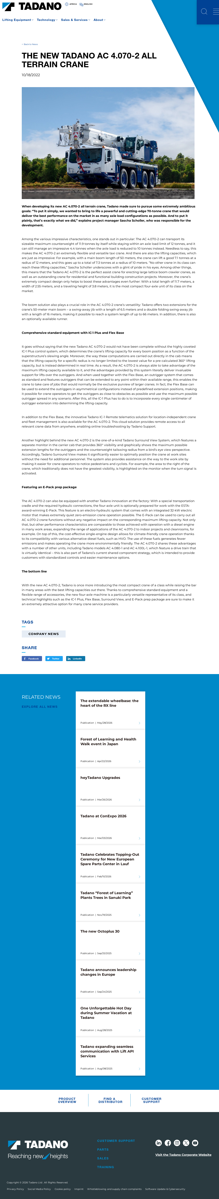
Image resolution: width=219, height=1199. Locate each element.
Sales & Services (74, 20)
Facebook (34, 658)
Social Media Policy (39, 1189)
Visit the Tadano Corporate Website (183, 1155)
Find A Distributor (110, 1100)
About (98, 20)
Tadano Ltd (36, 1182)
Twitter (55, 658)
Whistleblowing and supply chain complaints (114, 1189)
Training (105, 1167)
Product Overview (67, 1100)
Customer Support (152, 1100)
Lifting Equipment (16, 20)
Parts (103, 1149)
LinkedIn (77, 658)
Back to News (31, 44)
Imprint (79, 1189)
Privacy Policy (15, 1189)
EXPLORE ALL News (40, 706)
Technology (46, 20)
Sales (103, 1158)
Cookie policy (63, 1189)
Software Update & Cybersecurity (165, 1189)
